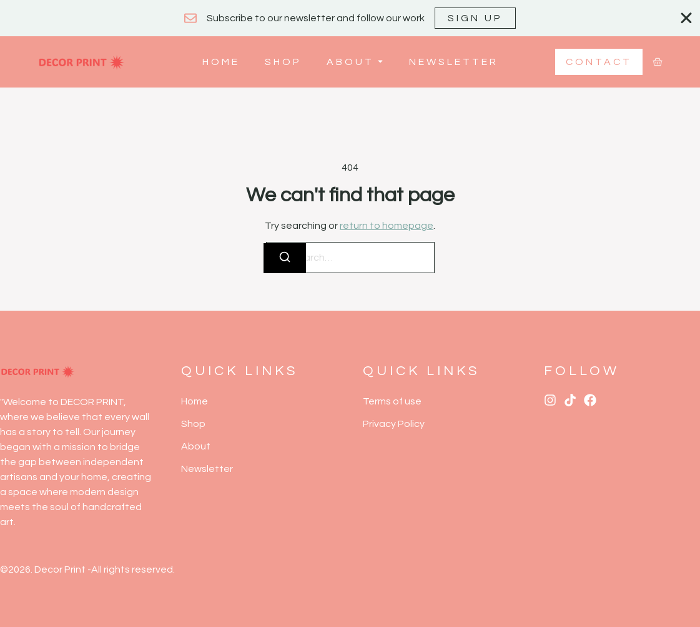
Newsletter (453, 62)
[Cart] (658, 62)
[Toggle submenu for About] (379, 62)
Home (221, 62)
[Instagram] (550, 400)
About (350, 62)
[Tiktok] (570, 400)
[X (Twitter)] (590, 400)
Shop (283, 62)
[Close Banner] (686, 18)
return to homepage (386, 226)
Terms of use (392, 401)
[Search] (285, 258)
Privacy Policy (394, 424)
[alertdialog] (350, 18)
